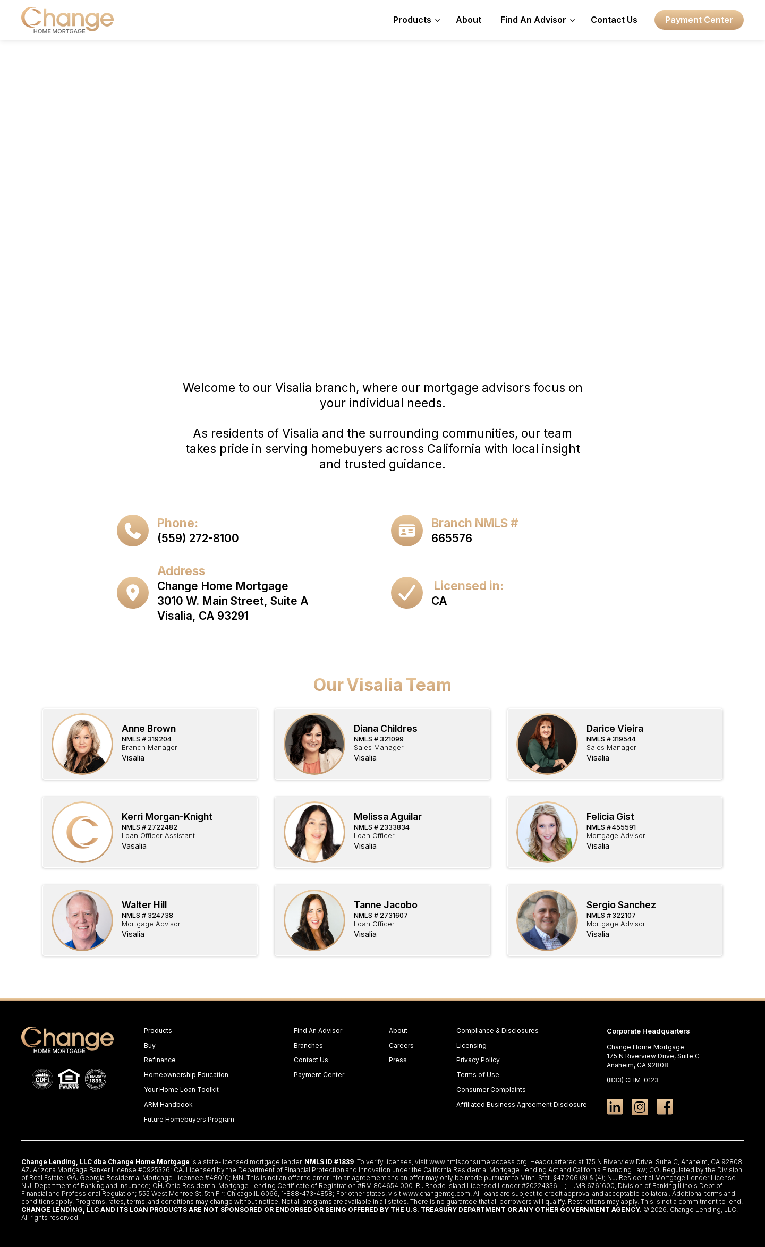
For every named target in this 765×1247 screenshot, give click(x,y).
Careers (401, 1045)
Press (398, 1060)
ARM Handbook (168, 1104)
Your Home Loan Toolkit (181, 1090)
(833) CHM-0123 (633, 1080)
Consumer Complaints (491, 1090)
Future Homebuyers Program (189, 1119)
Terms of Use (477, 1075)
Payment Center (699, 19)
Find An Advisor (318, 1031)
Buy (150, 1045)
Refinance (160, 1060)
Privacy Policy (478, 1060)
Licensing (471, 1045)
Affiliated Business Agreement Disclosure (521, 1104)
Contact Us (614, 19)
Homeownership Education (186, 1075)
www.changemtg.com (436, 1194)
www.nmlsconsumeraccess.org (478, 1162)
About (468, 19)
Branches (308, 1045)
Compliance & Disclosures (497, 1031)
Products (158, 1031)
